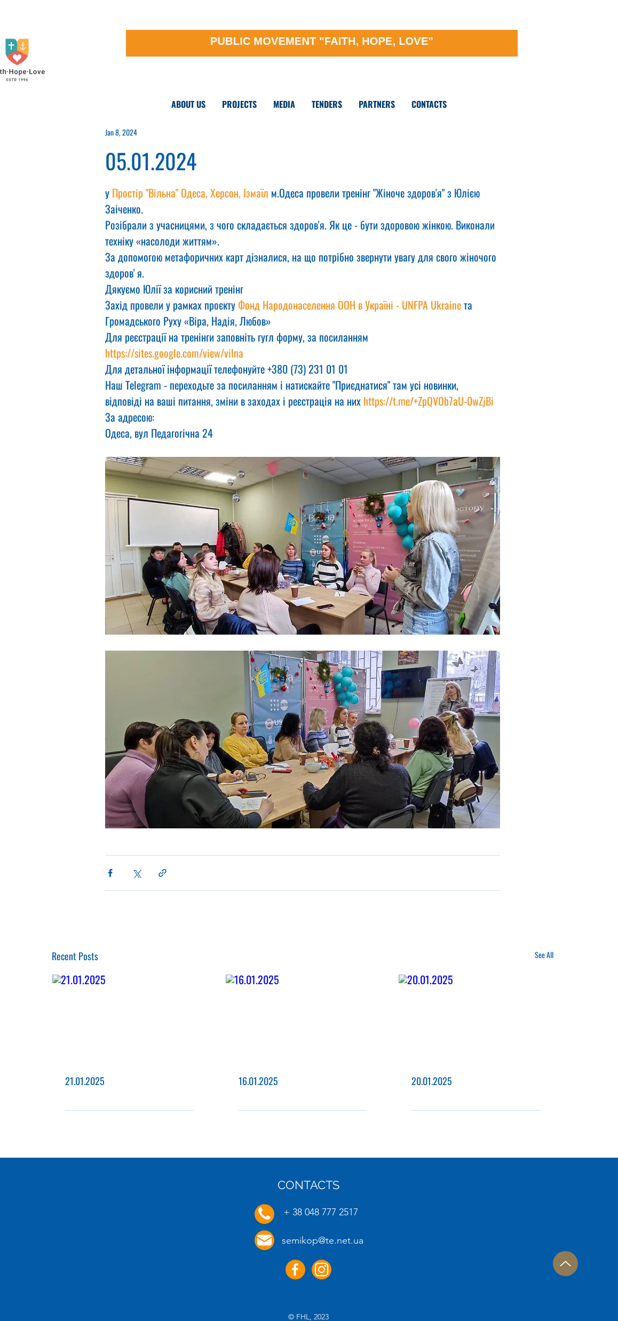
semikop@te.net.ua (322, 1240)
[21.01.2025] (129, 1018)
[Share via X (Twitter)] (136, 873)
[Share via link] (162, 873)
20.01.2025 (431, 1081)
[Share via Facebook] (110, 873)
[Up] (565, 1263)
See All (544, 954)
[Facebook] (295, 1269)
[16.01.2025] (303, 1018)
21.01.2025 (85, 1081)
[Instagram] (321, 1269)
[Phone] (264, 1214)
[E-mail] (264, 1240)
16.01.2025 (258, 1081)
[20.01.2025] (476, 1018)
